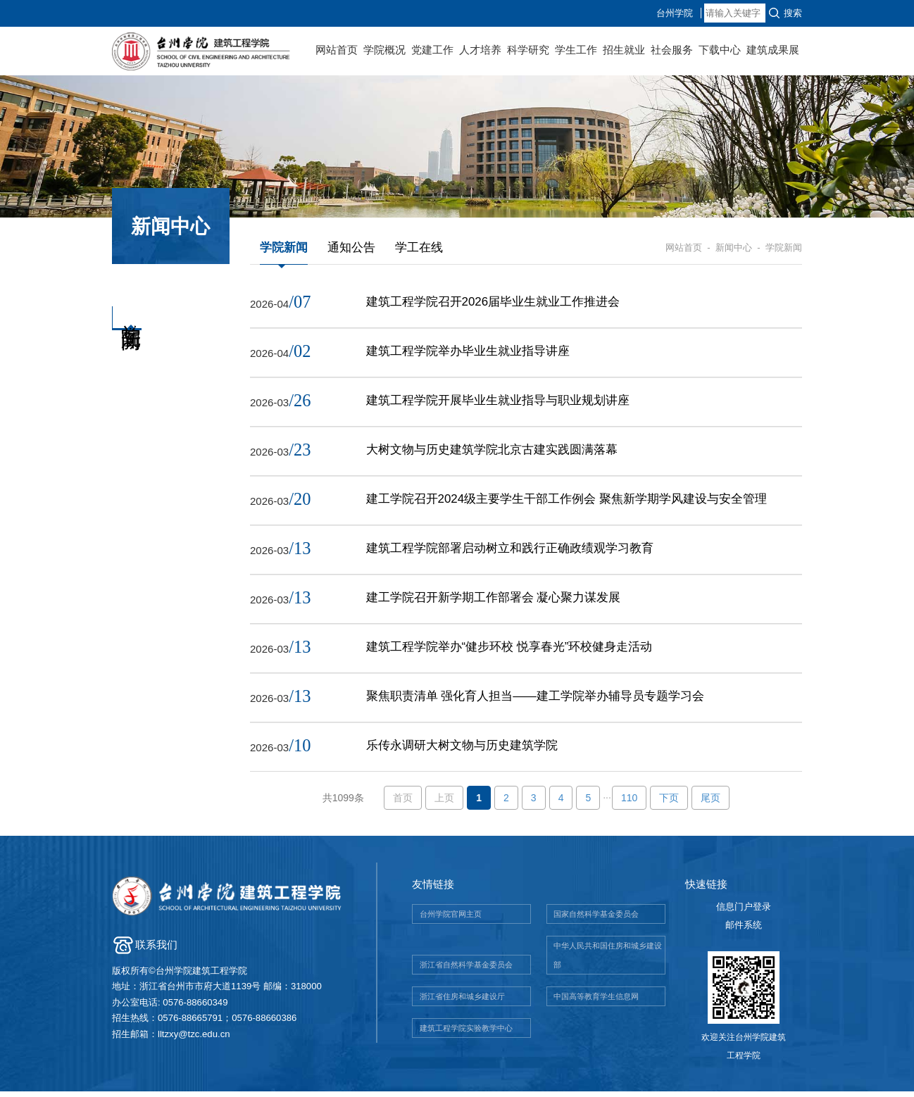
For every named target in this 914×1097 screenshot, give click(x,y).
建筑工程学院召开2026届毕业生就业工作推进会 (493, 302)
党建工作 (432, 50)
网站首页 (336, 50)
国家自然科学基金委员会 (596, 919)
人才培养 (480, 50)
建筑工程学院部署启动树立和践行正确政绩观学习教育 (509, 551)
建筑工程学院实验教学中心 (466, 1033)
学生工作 (576, 50)
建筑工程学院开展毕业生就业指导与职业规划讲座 (498, 401)
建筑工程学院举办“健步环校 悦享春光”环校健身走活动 (509, 651)
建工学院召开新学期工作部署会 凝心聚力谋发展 (493, 601)
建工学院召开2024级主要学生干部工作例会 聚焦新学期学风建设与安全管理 (566, 501)
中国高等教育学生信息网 (596, 1002)
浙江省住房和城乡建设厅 (462, 1002)
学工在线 (419, 247)
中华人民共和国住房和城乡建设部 (607, 960)
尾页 (710, 803)
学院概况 (384, 50)
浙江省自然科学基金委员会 (466, 970)
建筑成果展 (772, 50)
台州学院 (736, 13)
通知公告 (351, 247)
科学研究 (528, 50)
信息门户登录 (743, 912)
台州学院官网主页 (451, 919)
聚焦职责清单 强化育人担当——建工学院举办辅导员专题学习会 (535, 701)
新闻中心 (733, 247)
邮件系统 (743, 930)
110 (629, 803)
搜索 (793, 13)
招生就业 (624, 50)
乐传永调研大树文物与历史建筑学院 (462, 751)
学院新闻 (284, 247)
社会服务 (672, 50)
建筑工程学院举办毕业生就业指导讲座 (468, 351)
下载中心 (720, 50)
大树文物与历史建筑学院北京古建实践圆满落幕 (492, 451)
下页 (669, 803)
